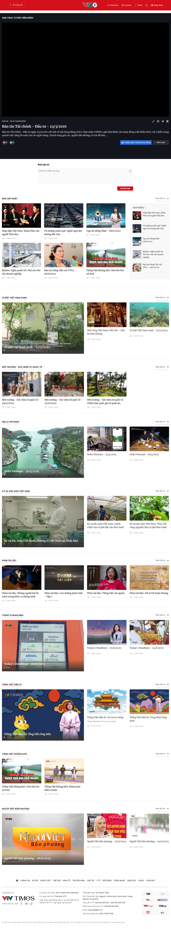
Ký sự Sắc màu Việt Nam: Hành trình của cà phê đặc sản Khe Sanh (105, 525)
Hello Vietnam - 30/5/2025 (21, 471)
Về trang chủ (16, 5)
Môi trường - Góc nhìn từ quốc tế (22, 367)
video (141, 880)
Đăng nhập (157, 5)
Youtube (126, 5)
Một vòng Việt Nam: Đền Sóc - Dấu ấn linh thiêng (106, 332)
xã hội (35, 880)
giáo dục (131, 880)
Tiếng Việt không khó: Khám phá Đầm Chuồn (62, 788)
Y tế (98, 880)
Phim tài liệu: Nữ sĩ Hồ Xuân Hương (149, 593)
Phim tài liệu (9, 560)
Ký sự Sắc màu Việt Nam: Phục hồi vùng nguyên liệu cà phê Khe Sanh (148, 525)
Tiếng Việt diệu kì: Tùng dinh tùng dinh (148, 719)
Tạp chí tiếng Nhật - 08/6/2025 (103, 230)
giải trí (90, 880)
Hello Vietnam (10, 421)
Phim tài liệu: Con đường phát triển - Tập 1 (64, 595)
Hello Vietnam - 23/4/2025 (101, 454)
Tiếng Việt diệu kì (12, 684)
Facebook (112, 5)
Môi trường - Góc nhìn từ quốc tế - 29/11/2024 (21, 401)
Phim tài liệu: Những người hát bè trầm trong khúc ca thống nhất (20, 595)
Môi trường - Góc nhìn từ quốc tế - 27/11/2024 (63, 401)
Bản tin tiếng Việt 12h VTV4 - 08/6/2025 (60, 272)
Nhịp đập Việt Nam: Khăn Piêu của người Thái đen (20, 232)
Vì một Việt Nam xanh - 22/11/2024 (27, 347)
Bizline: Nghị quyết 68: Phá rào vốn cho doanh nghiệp (21, 272)
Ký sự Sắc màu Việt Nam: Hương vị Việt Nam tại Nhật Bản (41, 540)
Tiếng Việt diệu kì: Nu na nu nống (105, 717)
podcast (150, 880)
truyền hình (78, 880)
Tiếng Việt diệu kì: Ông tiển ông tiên (27, 734)
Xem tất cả (162, 198)
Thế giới (57, 880)
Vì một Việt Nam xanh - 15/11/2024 (149, 330)
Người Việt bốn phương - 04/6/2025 (149, 841)
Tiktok (138, 5)
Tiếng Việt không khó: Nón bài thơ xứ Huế (105, 272)
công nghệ (119, 880)
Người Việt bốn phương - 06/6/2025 (27, 858)
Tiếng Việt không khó (14, 754)
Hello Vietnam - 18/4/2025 (144, 454)
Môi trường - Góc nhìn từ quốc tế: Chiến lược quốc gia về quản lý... (105, 401)
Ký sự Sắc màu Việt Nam (16, 491)
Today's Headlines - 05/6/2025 (104, 647)
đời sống (107, 880)
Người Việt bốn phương (15, 808)
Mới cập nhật (9, 198)
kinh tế (66, 880)
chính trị (25, 880)
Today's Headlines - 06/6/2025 (24, 664)
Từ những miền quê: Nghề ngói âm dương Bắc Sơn (63, 232)
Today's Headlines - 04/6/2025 (147, 647)
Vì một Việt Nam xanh (14, 297)
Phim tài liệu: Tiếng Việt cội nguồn (106, 593)
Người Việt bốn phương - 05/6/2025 (106, 841)
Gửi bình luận (125, 188)
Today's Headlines (12, 615)
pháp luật (45, 880)
